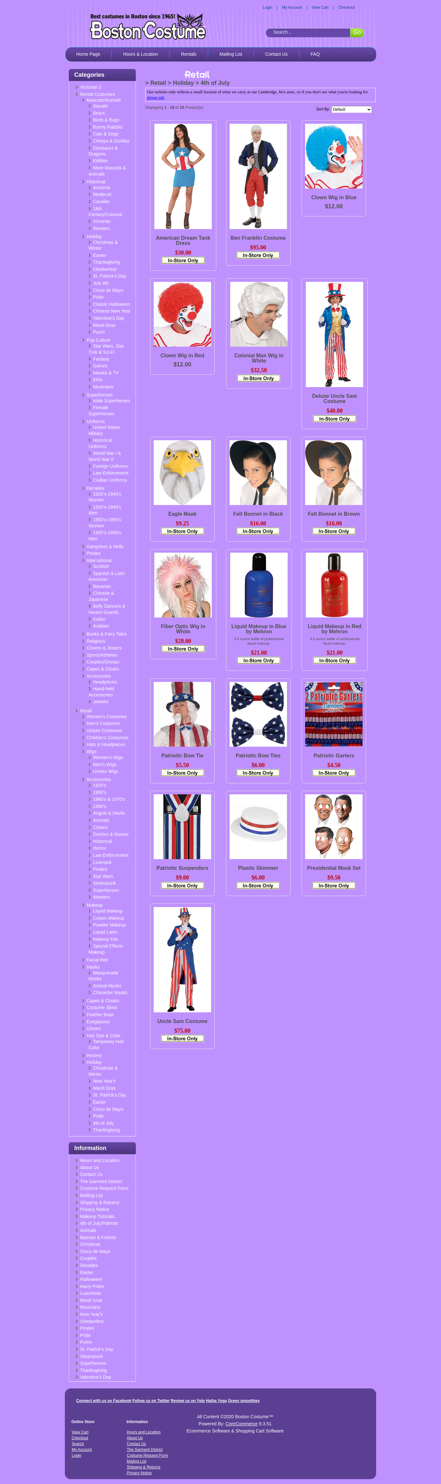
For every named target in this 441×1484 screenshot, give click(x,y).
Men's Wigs (104, 764)
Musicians (103, 386)
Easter (99, 255)
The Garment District (101, 1181)
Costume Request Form (104, 1188)
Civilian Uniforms (110, 480)
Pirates (94, 553)
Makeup (95, 905)
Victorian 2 (90, 87)
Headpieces (105, 681)
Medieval (102, 194)
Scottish (101, 566)
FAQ (315, 54)
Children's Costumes (107, 737)
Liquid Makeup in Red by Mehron (334, 629)
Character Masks (110, 992)
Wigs (92, 751)
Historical (96, 181)
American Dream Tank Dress (183, 240)
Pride (98, 297)
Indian (99, 619)
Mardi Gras (104, 325)
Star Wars (103, 876)
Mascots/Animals (104, 100)
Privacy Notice (94, 1209)
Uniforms (96, 421)
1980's (99, 806)
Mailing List (231, 54)
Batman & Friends (98, 1237)
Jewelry (100, 701)
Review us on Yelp (188, 1400)
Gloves (94, 1028)
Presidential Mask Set (334, 868)
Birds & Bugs (106, 119)
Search (78, 1444)
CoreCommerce (242, 1423)
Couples (88, 1258)
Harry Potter (92, 1286)
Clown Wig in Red (182, 355)
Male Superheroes (111, 400)
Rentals (188, 54)
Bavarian (102, 586)
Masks (93, 967)
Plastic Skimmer (258, 868)
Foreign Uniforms (110, 466)
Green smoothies (244, 1400)
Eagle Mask (182, 514)
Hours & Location (140, 54)
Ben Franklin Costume (258, 238)
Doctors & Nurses (111, 834)
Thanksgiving (106, 262)
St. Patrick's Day (109, 276)
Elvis (98, 379)
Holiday (94, 236)
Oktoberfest (104, 269)
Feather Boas (100, 1014)
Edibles (100, 160)
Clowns (100, 827)
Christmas (90, 1244)
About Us (89, 1167)
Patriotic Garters (334, 755)
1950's (99, 792)
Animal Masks (107, 985)
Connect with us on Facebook (103, 1400)
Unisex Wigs (105, 771)
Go (357, 32)
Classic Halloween (111, 304)
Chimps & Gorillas (111, 141)
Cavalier (101, 201)
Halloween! (91, 1279)
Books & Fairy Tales (106, 634)
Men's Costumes (103, 723)
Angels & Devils (109, 813)
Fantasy (101, 359)
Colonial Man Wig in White (258, 358)
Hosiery (94, 1055)
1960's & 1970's (109, 799)
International (99, 560)
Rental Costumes (97, 94)
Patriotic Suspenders (182, 868)
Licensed (102, 862)
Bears (99, 113)
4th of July (103, 1123)
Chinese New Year (111, 311)
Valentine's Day (108, 318)
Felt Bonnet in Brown (334, 514)
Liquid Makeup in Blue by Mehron (258, 629)
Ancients (102, 187)
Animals (101, 820)
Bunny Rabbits (108, 127)
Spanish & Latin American (107, 576)
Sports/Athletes (102, 655)
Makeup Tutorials (97, 1216)
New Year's (104, 1081)
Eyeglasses (98, 1021)
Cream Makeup (108, 918)
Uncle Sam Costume (182, 1021)
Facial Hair (97, 959)
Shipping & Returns (99, 1202)
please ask (155, 97)
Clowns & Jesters (104, 647)
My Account (292, 7)
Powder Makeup (109, 924)
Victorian (102, 221)
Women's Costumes (107, 716)
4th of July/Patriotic (99, 1223)
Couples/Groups (103, 661)
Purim (99, 332)
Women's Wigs (108, 757)
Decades (95, 488)
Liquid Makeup (108, 911)
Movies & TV (106, 372)
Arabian (101, 625)
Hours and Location (99, 1160)
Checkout (346, 7)
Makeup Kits (105, 939)
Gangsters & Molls (105, 546)
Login (267, 7)
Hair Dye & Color (104, 1035)
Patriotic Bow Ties (258, 755)
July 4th (101, 283)
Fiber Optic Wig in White (183, 629)
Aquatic (100, 106)
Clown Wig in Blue (333, 197)
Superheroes (100, 394)
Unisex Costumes (104, 730)
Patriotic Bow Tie (182, 755)
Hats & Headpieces (106, 744)
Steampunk (104, 883)
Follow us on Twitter (151, 1400)
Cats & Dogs (106, 133)
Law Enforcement (110, 473)
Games (100, 365)
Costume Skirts (102, 1007)
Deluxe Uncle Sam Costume (334, 398)
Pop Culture (99, 340)
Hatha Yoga (216, 1400)
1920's (99, 785)
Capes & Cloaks (103, 669)
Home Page (88, 54)
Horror (99, 848)
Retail (86, 710)
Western (101, 228)
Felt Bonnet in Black (258, 514)
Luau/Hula (90, 1293)
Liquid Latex (105, 932)
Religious (96, 641)
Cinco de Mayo (108, 290)
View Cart (320, 7)
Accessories (99, 676)
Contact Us (276, 54)
